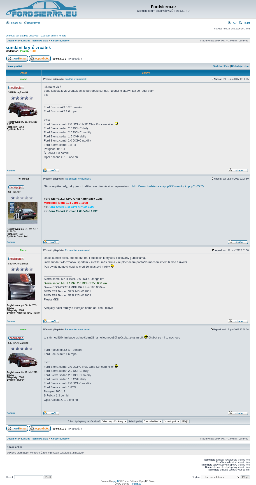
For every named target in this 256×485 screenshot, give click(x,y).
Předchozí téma (221, 66)
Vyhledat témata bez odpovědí (22, 35)
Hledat (244, 23)
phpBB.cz (136, 484)
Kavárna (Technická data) (34, 40)
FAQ (232, 23)
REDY (33, 51)
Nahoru (11, 170)
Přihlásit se (14, 23)
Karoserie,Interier (60, 40)
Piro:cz (24, 51)
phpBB (116, 481)
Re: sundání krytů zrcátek (78, 179)
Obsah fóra (13, 40)
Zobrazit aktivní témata (53, 35)
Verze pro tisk (15, 66)
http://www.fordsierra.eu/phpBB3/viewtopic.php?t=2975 (168, 186)
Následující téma (240, 66)
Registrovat (32, 23)
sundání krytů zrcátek (28, 47)
